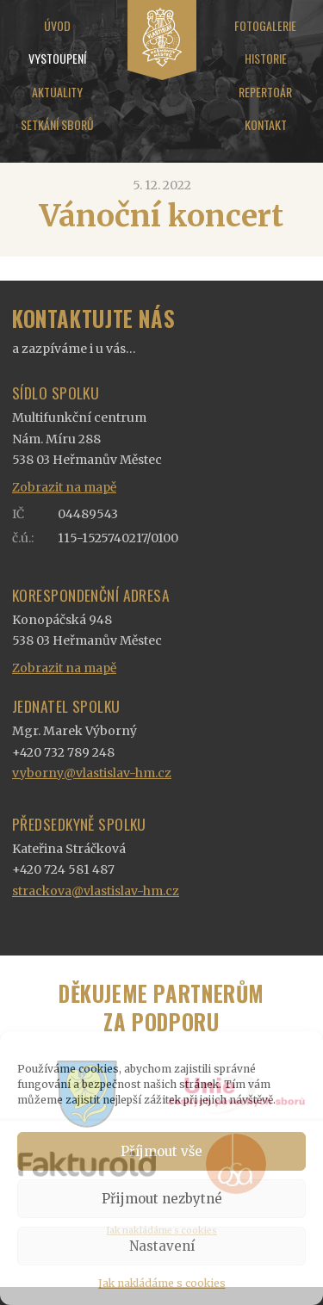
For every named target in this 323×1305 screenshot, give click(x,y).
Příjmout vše (161, 1151)
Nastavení (162, 1246)
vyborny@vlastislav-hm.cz (91, 773)
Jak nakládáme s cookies (162, 1283)
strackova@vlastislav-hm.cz (95, 891)
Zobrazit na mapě (64, 487)
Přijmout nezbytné (162, 1199)
